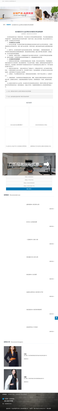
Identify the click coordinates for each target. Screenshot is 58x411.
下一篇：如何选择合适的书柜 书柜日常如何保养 (17, 96)
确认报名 (29, 189)
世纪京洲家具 (24, 394)
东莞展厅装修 (11, 394)
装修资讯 (9, 24)
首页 (4, 24)
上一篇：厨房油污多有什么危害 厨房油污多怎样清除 (18, 91)
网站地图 (49, 408)
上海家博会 (17, 394)
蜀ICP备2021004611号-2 (40, 408)
